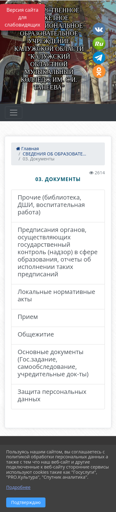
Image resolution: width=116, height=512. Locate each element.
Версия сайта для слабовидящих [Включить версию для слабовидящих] (22, 17)
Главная (27, 148)
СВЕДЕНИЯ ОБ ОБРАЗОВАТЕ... (54, 154)
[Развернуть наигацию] (13, 112)
